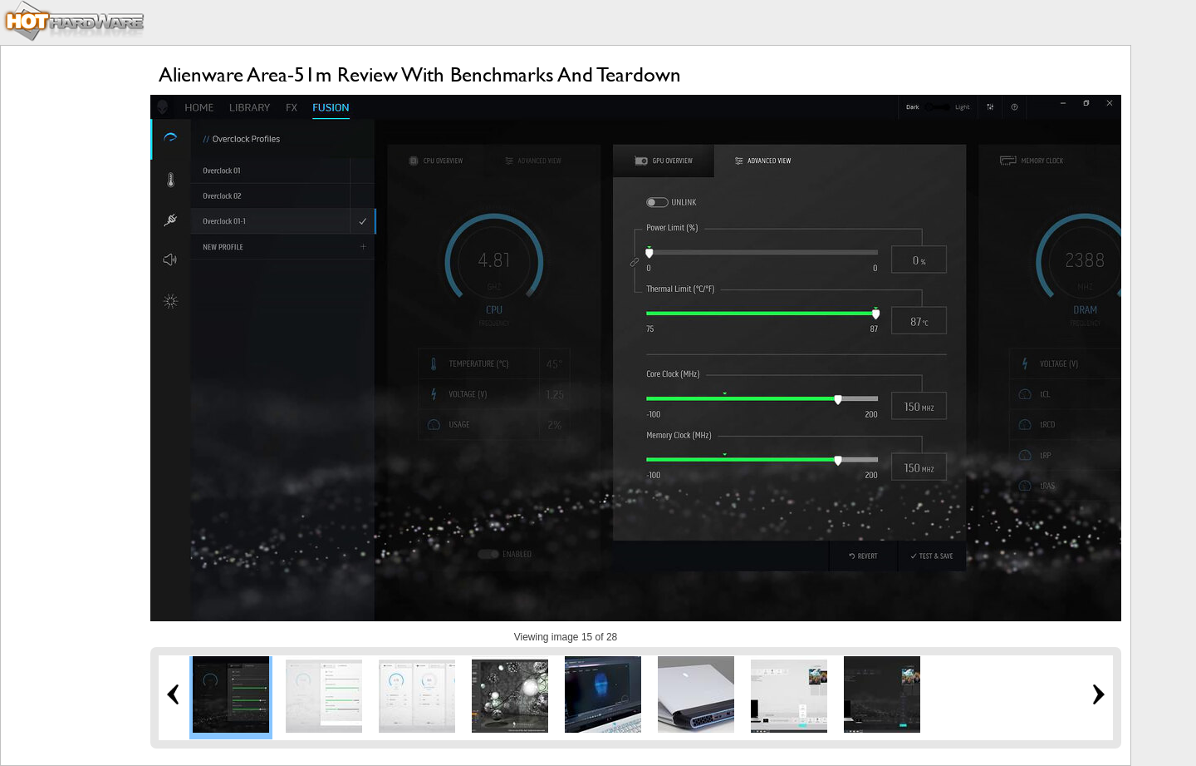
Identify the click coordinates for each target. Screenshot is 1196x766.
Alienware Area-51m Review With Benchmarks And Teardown (420, 74)
